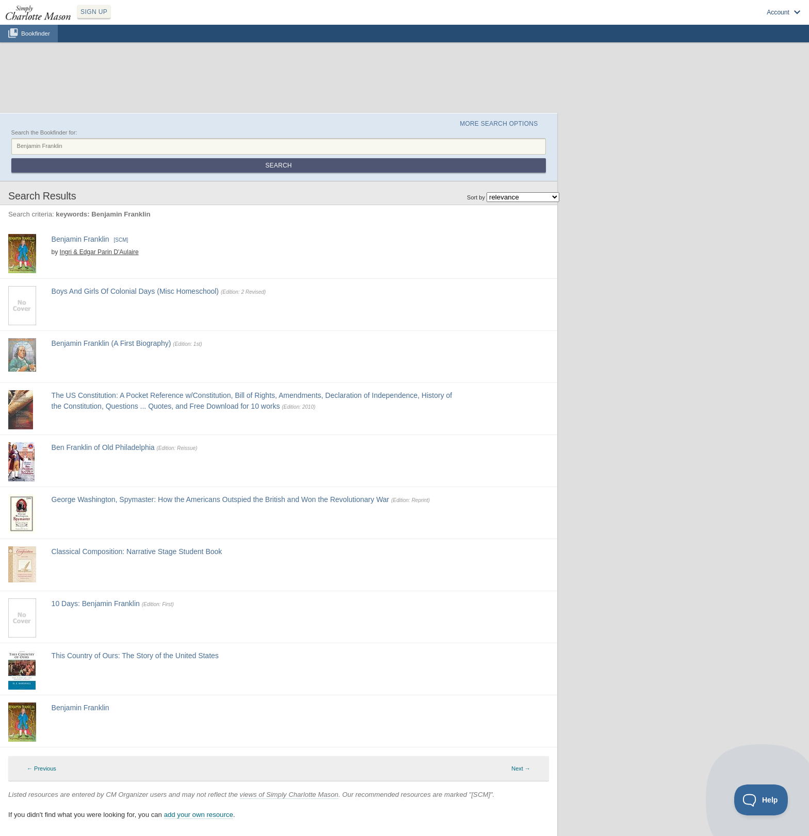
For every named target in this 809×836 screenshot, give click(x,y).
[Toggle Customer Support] (761, 799)
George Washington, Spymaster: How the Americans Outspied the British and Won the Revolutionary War (221, 499)
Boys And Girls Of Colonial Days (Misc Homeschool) (135, 291)
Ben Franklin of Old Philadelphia (103, 447)
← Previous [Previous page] (41, 768)
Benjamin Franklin (80, 239)
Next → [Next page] (520, 768)
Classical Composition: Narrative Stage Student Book (137, 551)
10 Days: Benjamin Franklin (96, 603)
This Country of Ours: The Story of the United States (135, 655)
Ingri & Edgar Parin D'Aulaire (99, 252)
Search (278, 165)
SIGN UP (93, 11)
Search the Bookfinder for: (44, 132)
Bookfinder (35, 33)
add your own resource (198, 814)
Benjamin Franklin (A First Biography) (111, 343)
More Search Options (499, 123)
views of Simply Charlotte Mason (289, 794)
